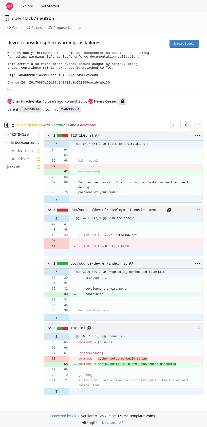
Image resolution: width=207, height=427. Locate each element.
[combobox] (175, 125)
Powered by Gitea (66, 415)
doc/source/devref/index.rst (99, 264)
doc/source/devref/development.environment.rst (118, 210)
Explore (27, 6)
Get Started (49, 6)
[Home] (9, 6)
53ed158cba (30, 109)
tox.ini (78, 328)
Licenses (109, 422)
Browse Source (184, 44)
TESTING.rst (82, 136)
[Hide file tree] (6, 125)
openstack (22, 18)
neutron (45, 18)
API (122, 422)
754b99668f (69, 109)
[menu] (198, 125)
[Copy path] (97, 135)
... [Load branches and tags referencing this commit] (10, 88)
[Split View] (187, 125)
